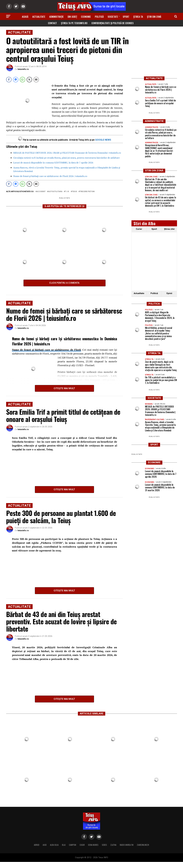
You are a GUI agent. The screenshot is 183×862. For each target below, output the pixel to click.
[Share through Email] (36, 79)
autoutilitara (55, 192)
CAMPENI (72, 844)
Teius (74, 192)
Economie (86, 16)
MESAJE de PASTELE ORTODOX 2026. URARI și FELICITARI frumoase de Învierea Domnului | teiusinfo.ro (67, 152)
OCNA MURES (93, 844)
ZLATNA (113, 844)
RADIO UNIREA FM (126, 844)
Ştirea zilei (169, 229)
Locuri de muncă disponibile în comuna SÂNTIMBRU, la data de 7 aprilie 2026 (53, 162)
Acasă (25, 16)
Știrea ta (138, 16)
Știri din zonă (154, 16)
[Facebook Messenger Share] (15, 79)
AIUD (45, 844)
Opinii (169, 293)
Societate (113, 16)
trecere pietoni (87, 192)
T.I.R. (67, 192)
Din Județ (72, 16)
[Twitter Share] (29, 79)
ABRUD (36, 844)
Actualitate (38, 16)
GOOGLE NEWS (103, 139)
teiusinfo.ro (23, 69)
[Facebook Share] (9, 79)
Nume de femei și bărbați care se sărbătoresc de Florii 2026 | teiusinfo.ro (50, 176)
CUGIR (82, 844)
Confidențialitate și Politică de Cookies (112, 23)
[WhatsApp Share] (22, 79)
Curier (139, 229)
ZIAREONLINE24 (143, 844)
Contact (52, 23)
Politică (99, 16)
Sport (126, 16)
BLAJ (64, 844)
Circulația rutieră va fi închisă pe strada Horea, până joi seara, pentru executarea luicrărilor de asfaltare (66, 157)
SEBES (104, 844)
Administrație (56, 16)
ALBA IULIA (54, 844)
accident (41, 192)
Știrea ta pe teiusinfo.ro (74, 23)
